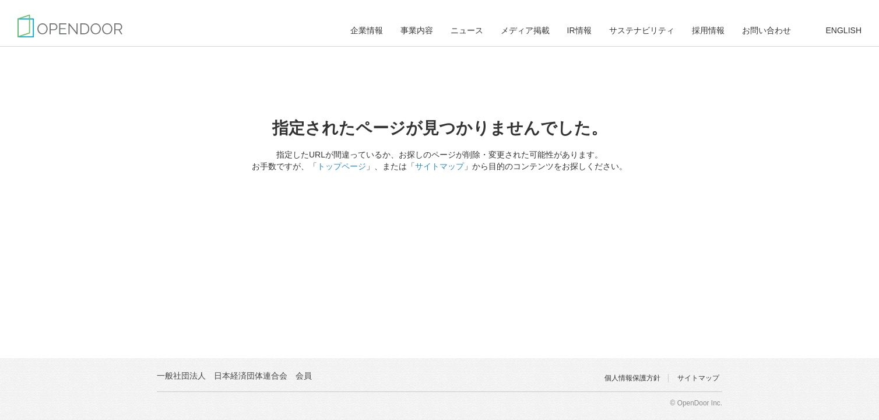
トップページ (341, 166)
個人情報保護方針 (632, 378)
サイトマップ (439, 166)
